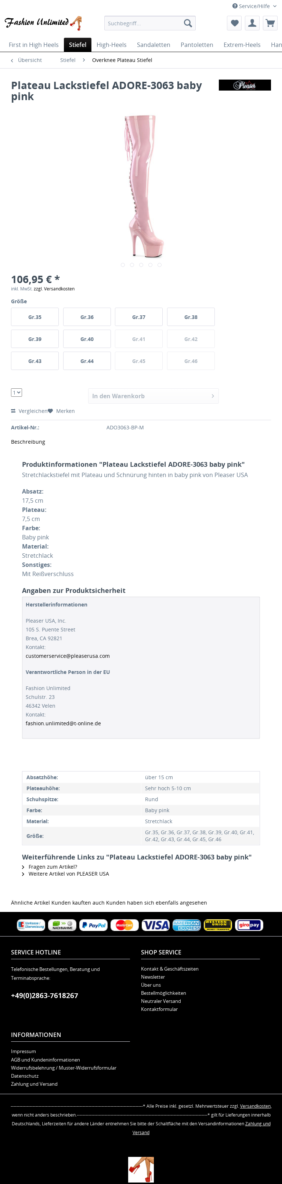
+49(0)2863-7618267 (44, 995)
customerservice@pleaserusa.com (68, 655)
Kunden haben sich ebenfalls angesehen (156, 902)
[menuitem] (150, 23)
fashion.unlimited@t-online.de (63, 723)
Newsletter (153, 977)
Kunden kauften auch (78, 902)
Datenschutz (25, 1076)
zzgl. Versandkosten (54, 289)
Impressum (23, 1051)
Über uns (151, 985)
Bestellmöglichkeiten (163, 993)
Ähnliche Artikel (30, 902)
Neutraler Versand (161, 1001)
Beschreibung (28, 441)
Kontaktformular (159, 1009)
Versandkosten (255, 1106)
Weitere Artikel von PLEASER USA (65, 873)
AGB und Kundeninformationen (45, 1059)
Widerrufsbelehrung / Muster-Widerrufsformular (63, 1067)
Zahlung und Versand (34, 1084)
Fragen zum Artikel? (49, 866)
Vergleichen (29, 410)
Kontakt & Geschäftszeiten (170, 968)
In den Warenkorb (153, 395)
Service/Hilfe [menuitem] (251, 6)
